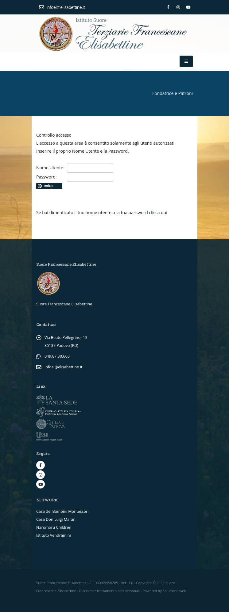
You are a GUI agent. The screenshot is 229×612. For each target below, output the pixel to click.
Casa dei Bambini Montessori (62, 511)
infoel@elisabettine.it (62, 7)
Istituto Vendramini (53, 535)
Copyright (144, 582)
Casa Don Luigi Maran (56, 519)
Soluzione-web (174, 590)
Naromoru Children (53, 527)
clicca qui (158, 212)
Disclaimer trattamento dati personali (109, 590)
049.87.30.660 (57, 356)
